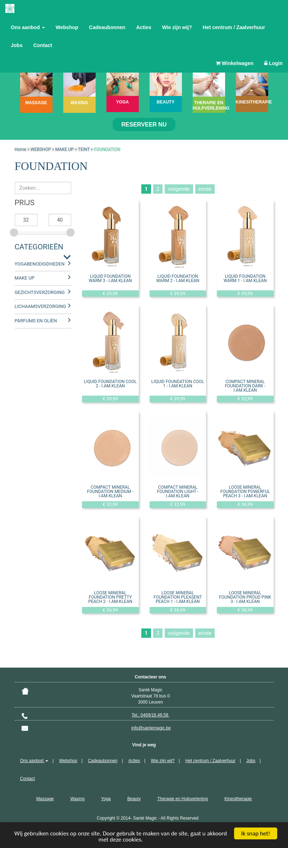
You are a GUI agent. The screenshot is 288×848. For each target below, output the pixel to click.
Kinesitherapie (238, 798)
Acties (143, 27)
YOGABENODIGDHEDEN (40, 264)
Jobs (17, 45)
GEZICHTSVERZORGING (40, 292)
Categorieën (39, 247)
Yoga (106, 798)
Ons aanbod (28, 27)
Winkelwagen (234, 63)
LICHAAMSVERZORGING (40, 306)
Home (20, 149)
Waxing (77, 798)
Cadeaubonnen (107, 27)
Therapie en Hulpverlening (182, 798)
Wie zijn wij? (177, 27)
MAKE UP (64, 149)
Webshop (67, 27)
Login (273, 63)
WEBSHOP (41, 149)
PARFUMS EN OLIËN (36, 320)
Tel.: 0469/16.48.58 (150, 715)
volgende (178, 189)
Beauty (134, 798)
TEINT (84, 149)
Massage (45, 798)
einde (204, 189)
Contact (42, 45)
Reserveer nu (144, 124)
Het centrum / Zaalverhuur (234, 27)
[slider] (14, 231)
